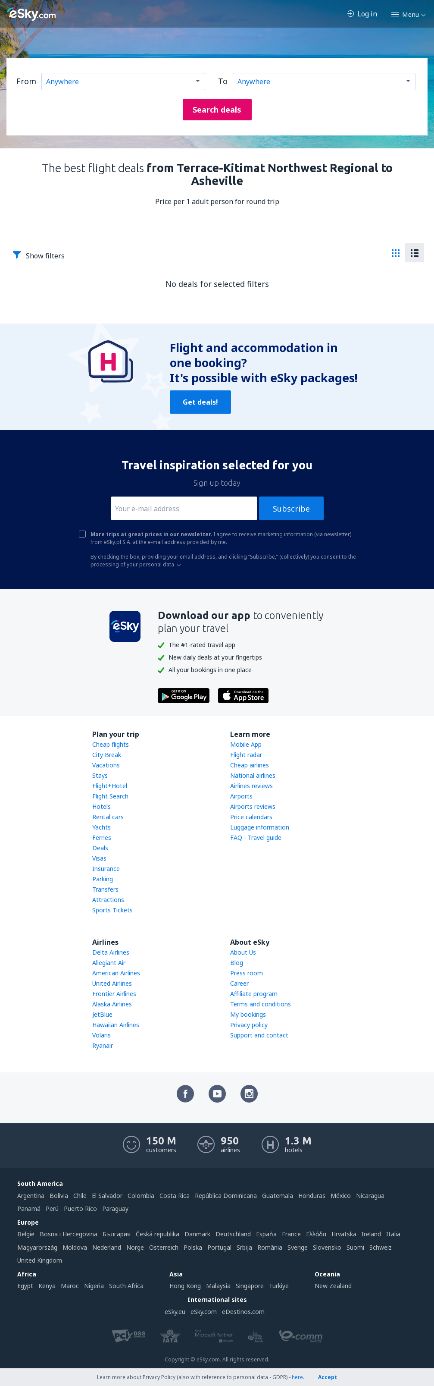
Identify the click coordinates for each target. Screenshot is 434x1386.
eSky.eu (175, 1311)
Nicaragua (370, 1195)
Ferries (101, 837)
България (117, 1234)
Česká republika (157, 1234)
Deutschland (233, 1234)
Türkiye (279, 1286)
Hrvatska (343, 1234)
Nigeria (94, 1286)
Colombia (141, 1195)
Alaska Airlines (112, 1004)
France (291, 1234)
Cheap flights (110, 744)
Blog (236, 963)
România (269, 1247)
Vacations (106, 765)
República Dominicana (226, 1195)
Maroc (70, 1286)
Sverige (297, 1247)
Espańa (266, 1234)
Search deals (217, 109)
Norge (135, 1247)
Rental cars (108, 817)
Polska (193, 1247)
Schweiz (380, 1247)
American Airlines (116, 973)
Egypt (25, 1286)
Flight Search (110, 796)
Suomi (355, 1247)
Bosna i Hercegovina (68, 1234)
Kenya (47, 1286)
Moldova (74, 1247)
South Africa (126, 1286)
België (25, 1234)
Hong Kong (185, 1286)
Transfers (105, 889)
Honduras (311, 1195)
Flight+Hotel (109, 786)
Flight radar (246, 755)
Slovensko (327, 1247)
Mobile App (246, 744)
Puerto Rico (80, 1208)
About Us (243, 952)
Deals (100, 848)
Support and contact (259, 1035)
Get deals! (200, 402)
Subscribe (291, 508)
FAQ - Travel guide (255, 837)
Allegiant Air (108, 963)
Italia (393, 1234)
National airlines (252, 775)
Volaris (101, 1035)
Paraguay (115, 1208)
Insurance (106, 868)
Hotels (101, 806)
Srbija (244, 1247)
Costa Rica (174, 1195)
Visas (99, 858)
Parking (102, 879)
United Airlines (112, 983)
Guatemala (277, 1195)
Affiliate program (254, 994)
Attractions (108, 900)
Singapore (250, 1286)
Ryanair (102, 1045)
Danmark (197, 1234)
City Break (106, 755)
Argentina (30, 1195)
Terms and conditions (260, 1004)
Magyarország (37, 1247)
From (26, 81)
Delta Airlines (110, 952)
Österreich (163, 1247)
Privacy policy (249, 1025)
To (223, 81)
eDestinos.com (243, 1311)
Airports (241, 796)
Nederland (106, 1247)
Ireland (371, 1234)
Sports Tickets (112, 910)
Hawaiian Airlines (115, 1025)
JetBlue (102, 1014)
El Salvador (107, 1195)
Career (239, 983)
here (297, 1377)
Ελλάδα (316, 1234)
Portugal (219, 1247)
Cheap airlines (249, 765)
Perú (52, 1208)
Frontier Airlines (114, 994)
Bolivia (59, 1195)
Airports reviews (252, 806)
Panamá (29, 1208)
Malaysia (218, 1286)
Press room (246, 973)
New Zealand (333, 1286)
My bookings (248, 1014)
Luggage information (259, 827)
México (341, 1195)
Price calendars (251, 817)
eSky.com (203, 1311)
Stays (100, 775)
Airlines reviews (251, 786)
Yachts (101, 827)
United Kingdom (39, 1260)
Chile (80, 1195)
